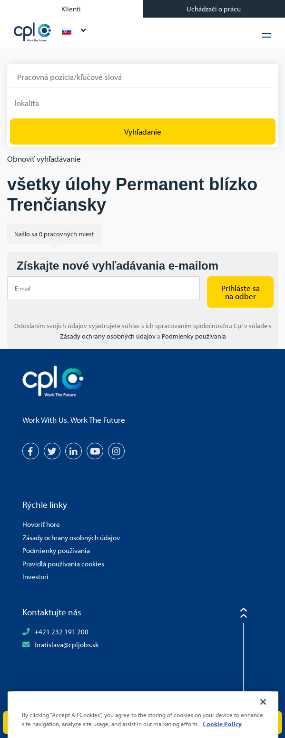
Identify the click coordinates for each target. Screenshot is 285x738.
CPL (32, 31)
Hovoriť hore (41, 524)
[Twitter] (52, 451)
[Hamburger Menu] (266, 35)
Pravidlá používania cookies (63, 563)
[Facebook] (30, 451)
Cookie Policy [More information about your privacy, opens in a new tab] (222, 733)
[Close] (263, 710)
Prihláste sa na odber (240, 292)
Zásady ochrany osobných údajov (108, 336)
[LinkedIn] (73, 451)
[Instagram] (116, 451)
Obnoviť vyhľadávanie (44, 159)
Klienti (71, 8)
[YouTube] (95, 451)
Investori (35, 576)
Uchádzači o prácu (214, 8)
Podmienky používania (194, 336)
